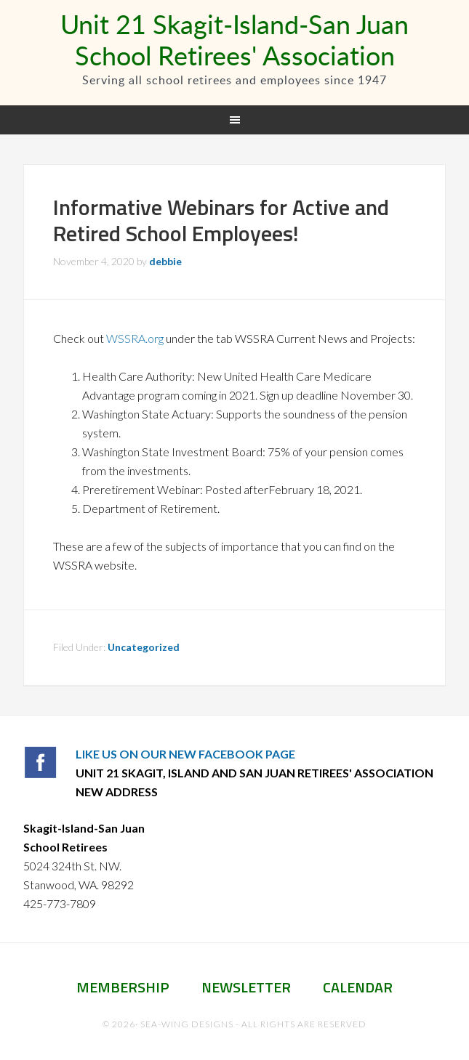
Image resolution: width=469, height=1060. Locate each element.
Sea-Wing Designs (186, 1024)
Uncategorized (144, 647)
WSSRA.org (135, 338)
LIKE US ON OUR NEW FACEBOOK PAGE (185, 754)
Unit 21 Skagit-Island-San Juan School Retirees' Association (234, 39)
